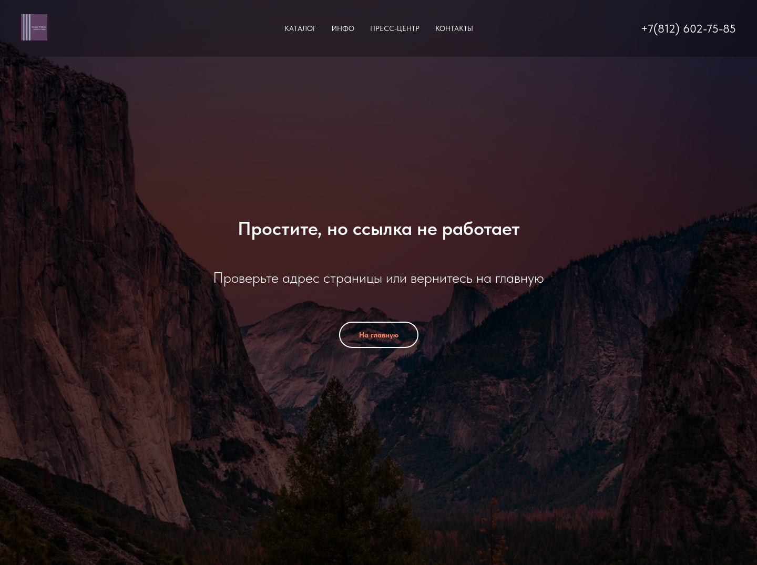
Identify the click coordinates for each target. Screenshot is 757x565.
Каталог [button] (300, 28)
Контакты (454, 28)
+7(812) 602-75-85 (688, 28)
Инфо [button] (343, 28)
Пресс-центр (395, 28)
